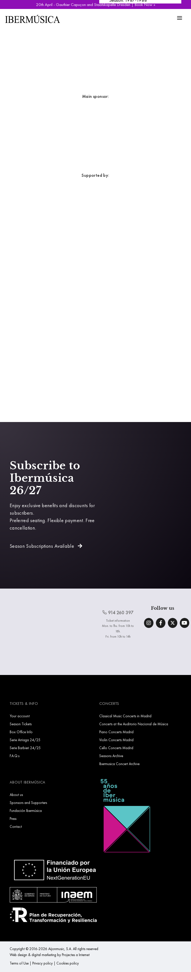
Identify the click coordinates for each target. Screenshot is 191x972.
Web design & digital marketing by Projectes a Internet (50, 954)
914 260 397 (118, 612)
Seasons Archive (111, 755)
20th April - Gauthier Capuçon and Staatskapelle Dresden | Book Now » (95, 4)
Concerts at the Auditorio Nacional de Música (133, 724)
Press (13, 818)
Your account (20, 716)
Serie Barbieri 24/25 (25, 747)
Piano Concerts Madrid (116, 731)
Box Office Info (21, 731)
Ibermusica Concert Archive (119, 763)
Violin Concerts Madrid (116, 739)
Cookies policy (67, 963)
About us (16, 794)
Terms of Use (19, 963)
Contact (16, 826)
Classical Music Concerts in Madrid (125, 716)
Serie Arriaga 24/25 (25, 739)
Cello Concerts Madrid (116, 747)
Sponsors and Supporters (28, 802)
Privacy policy (42, 963)
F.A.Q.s (14, 755)
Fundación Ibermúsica (26, 810)
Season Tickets (21, 724)
